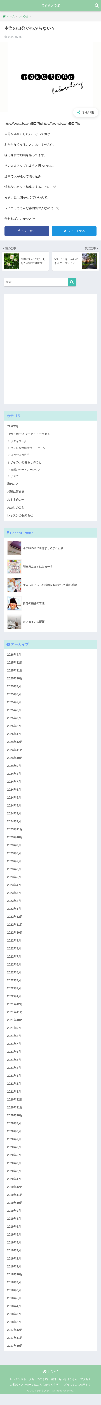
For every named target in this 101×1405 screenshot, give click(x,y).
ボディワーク (19, 441)
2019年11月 (15, 1203)
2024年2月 (14, 824)
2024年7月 (14, 784)
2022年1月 (14, 1001)
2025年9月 (14, 687)
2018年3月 (14, 1324)
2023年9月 (14, 848)
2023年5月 (14, 880)
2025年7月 (14, 703)
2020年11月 (15, 1114)
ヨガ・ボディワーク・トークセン (30, 434)
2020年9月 (14, 1130)
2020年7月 (14, 1146)
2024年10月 (15, 760)
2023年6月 (14, 872)
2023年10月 (15, 840)
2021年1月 (14, 1098)
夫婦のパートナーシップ (25, 469)
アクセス (85, 1389)
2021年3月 (14, 1082)
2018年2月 (14, 1332)
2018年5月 (14, 1308)
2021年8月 (14, 1042)
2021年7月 (14, 1050)
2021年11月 (15, 1017)
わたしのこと (16, 508)
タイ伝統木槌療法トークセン (28, 448)
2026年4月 (14, 655)
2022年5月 (14, 977)
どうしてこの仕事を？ (77, 1395)
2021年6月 (14, 1058)
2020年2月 (14, 1179)
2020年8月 (14, 1138)
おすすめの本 (16, 500)
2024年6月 (14, 792)
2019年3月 (14, 1259)
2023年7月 (14, 864)
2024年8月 (14, 776)
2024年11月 (15, 752)
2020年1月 (14, 1187)
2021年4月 (14, 1074)
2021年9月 (14, 1034)
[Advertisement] (31, 348)
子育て (15, 476)
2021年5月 (14, 1066)
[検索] (72, 282)
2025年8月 (14, 695)
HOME (50, 1382)
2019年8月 (14, 1227)
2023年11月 (15, 832)
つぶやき (13, 425)
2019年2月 (14, 1267)
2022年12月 (15, 921)
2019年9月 (14, 1219)
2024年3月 (14, 816)
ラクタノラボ (50, 5)
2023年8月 (14, 856)
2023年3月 (14, 897)
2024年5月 (14, 800)
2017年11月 (15, 1348)
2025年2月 (14, 727)
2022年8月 (14, 953)
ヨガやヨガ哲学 (20, 454)
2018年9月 (14, 1291)
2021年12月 (15, 1009)
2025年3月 (14, 719)
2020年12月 (15, 1106)
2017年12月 (15, 1340)
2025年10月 (15, 679)
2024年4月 (14, 808)
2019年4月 (14, 1251)
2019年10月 (15, 1211)
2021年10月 (15, 1026)
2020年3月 (14, 1171)
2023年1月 (14, 913)
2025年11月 (15, 671)
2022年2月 (14, 993)
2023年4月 (14, 889)
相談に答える (16, 491)
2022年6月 (14, 969)
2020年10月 (15, 1122)
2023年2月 (14, 905)
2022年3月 (14, 985)
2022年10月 (15, 937)
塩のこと (13, 483)
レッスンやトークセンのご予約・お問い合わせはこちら (43, 1389)
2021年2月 (14, 1090)
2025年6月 (14, 711)
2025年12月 (15, 663)
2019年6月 (14, 1235)
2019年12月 (15, 1195)
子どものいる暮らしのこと (25, 462)
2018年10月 (15, 1283)
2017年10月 (15, 1356)
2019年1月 (14, 1275)
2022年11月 (15, 929)
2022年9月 (14, 945)
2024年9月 (14, 768)
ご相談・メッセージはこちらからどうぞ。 (35, 1395)
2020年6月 (14, 1154)
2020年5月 (14, 1163)
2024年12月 (15, 743)
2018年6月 (14, 1300)
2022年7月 (14, 961)
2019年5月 (14, 1243)
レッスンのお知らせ (21, 516)
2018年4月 (14, 1316)
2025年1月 (14, 735)
